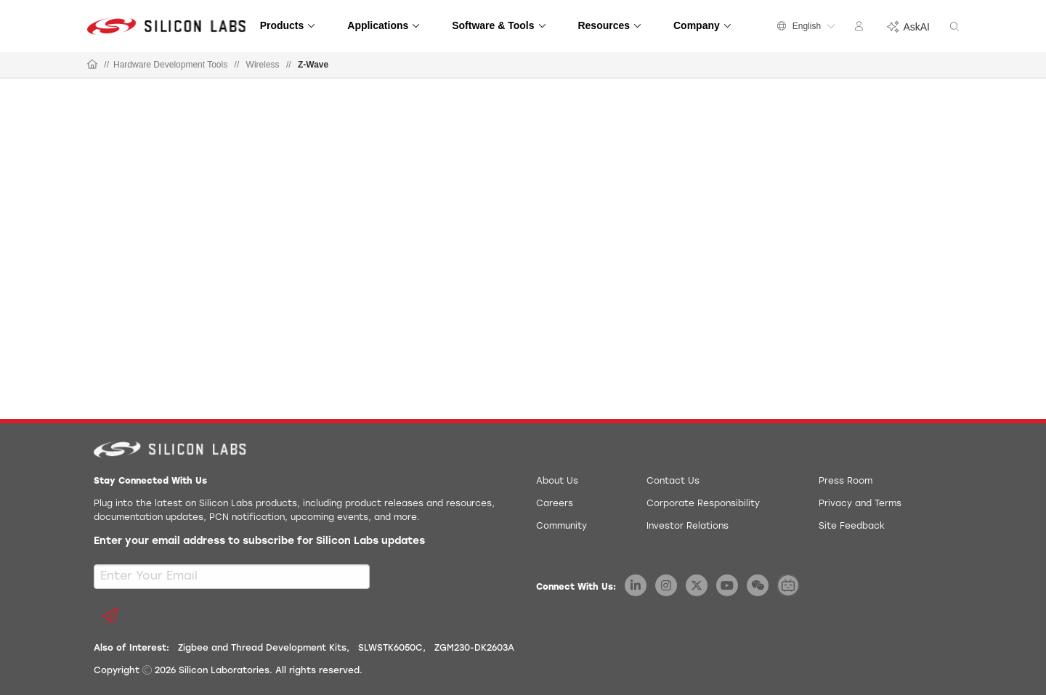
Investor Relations (687, 526)
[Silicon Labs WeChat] (758, 585)
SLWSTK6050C (390, 648)
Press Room (845, 481)
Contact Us (673, 481)
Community (561, 526)
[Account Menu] (860, 28)
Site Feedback (852, 526)
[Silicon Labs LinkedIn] (635, 585)
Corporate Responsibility (703, 504)
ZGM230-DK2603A (474, 648)
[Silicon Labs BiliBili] (788, 585)
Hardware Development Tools (170, 65)
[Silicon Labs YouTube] (727, 585)
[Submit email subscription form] (110, 615)
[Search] (954, 27)
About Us (557, 481)
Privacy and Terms (860, 504)
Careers (554, 504)
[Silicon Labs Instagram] (666, 585)
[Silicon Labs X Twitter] (697, 585)
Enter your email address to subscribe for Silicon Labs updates (259, 541)
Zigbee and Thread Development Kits (262, 648)
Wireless (263, 65)
